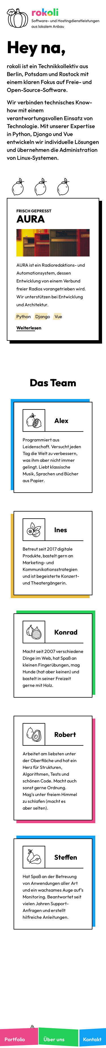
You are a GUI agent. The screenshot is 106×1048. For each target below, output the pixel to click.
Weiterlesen (28, 328)
